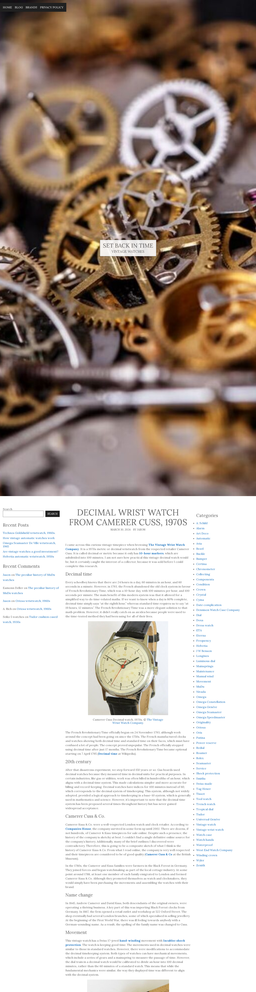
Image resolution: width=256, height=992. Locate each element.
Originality (203, 722)
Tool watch (203, 799)
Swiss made (204, 783)
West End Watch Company (214, 850)
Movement (203, 681)
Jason (6, 574)
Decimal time (107, 753)
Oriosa (201, 727)
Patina (200, 737)
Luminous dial (205, 661)
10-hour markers (151, 553)
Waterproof (204, 845)
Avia (199, 543)
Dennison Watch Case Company (218, 610)
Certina (201, 564)
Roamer (201, 753)
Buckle (200, 554)
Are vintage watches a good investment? (30, 551)
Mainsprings (204, 666)
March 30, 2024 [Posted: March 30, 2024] (120, 529)
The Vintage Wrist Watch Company (137, 721)
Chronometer (205, 569)
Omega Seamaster (209, 712)
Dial (198, 615)
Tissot (200, 794)
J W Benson (204, 651)
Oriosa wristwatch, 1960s (32, 601)
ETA (199, 630)
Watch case (204, 835)
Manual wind (205, 676)
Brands (31, 7)
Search (7, 509)
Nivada (201, 691)
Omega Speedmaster (210, 717)
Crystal (201, 594)
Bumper (201, 559)
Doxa (199, 620)
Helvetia (201, 645)
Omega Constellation (210, 702)
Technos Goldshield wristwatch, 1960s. (29, 533)
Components (205, 579)
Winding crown (206, 855)
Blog (19, 7)
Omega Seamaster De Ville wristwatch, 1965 (29, 544)
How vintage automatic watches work (29, 538)
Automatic (203, 538)
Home (7, 7)
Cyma (200, 600)
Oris (199, 732)
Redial (200, 748)
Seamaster (203, 763)
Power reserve (206, 743)
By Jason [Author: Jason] (139, 529)
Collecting (203, 574)
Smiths (201, 778)
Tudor (200, 814)
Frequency (203, 640)
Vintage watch (206, 824)
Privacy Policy (51, 7)
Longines (202, 656)
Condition (203, 584)
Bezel (200, 548)
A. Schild (201, 523)
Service (201, 768)
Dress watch (204, 625)
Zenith (200, 865)
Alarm (200, 528)
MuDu (200, 686)
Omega (201, 697)
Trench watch (205, 804)
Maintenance (205, 671)
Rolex (200, 758)
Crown (201, 589)
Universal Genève (208, 819)
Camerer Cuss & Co (158, 854)
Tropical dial (204, 809)
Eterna (201, 635)
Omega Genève (206, 707)
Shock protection (208, 773)
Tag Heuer (203, 789)
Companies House (78, 828)
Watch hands (205, 839)
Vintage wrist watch (210, 829)
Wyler (200, 860)
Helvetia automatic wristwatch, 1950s (28, 556)
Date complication (209, 605)
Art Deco (202, 533)
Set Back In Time (128, 245)
